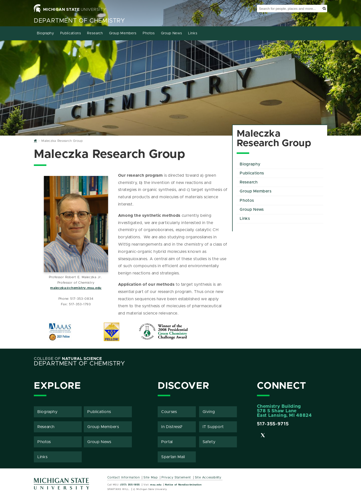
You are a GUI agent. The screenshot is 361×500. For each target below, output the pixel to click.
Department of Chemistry (79, 21)
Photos (149, 33)
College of (68, 359)
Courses (169, 412)
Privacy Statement (176, 477)
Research (95, 33)
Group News (171, 33)
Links (192, 33)
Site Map (150, 477)
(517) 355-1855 (130, 484)
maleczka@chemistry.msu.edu (76, 288)
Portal (167, 442)
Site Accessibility (208, 477)
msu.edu (155, 484)
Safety (209, 442)
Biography (45, 33)
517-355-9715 (273, 424)
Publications (70, 33)
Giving (209, 412)
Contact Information (123, 477)
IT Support (213, 427)
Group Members (123, 33)
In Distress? (172, 427)
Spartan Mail (173, 457)
